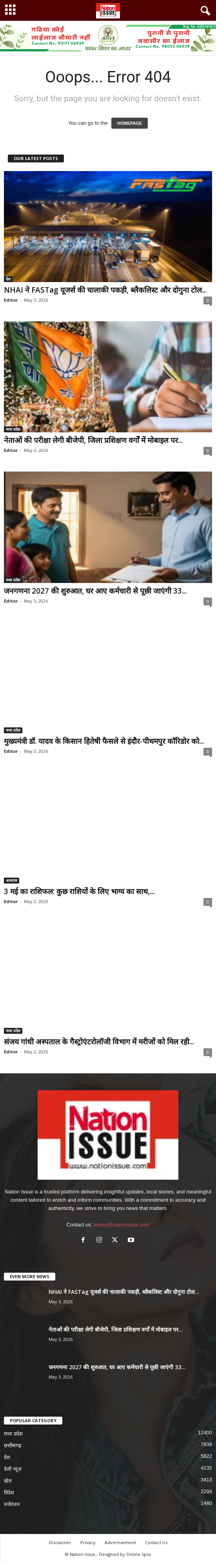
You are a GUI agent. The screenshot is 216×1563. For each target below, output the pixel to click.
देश (8, 279)
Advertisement (120, 1542)
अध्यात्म (11, 880)
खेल (8, 1481)
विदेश (9, 1493)
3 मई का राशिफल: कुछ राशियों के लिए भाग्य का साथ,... (79, 891)
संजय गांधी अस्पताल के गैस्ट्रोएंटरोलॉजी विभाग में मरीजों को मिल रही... (99, 1042)
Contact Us (156, 1542)
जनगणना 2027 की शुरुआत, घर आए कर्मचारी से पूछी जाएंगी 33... (95, 591)
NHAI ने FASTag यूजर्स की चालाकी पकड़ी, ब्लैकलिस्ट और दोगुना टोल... (105, 290)
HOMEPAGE (129, 123)
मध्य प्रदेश (13, 429)
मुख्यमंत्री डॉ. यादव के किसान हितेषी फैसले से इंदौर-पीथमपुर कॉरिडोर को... (104, 741)
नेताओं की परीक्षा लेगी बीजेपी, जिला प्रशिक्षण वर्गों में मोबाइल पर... (93, 440)
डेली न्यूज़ (13, 1469)
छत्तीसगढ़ (12, 1445)
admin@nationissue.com (122, 1225)
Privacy (88, 1542)
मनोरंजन (12, 1504)
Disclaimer (60, 1542)
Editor (11, 300)
